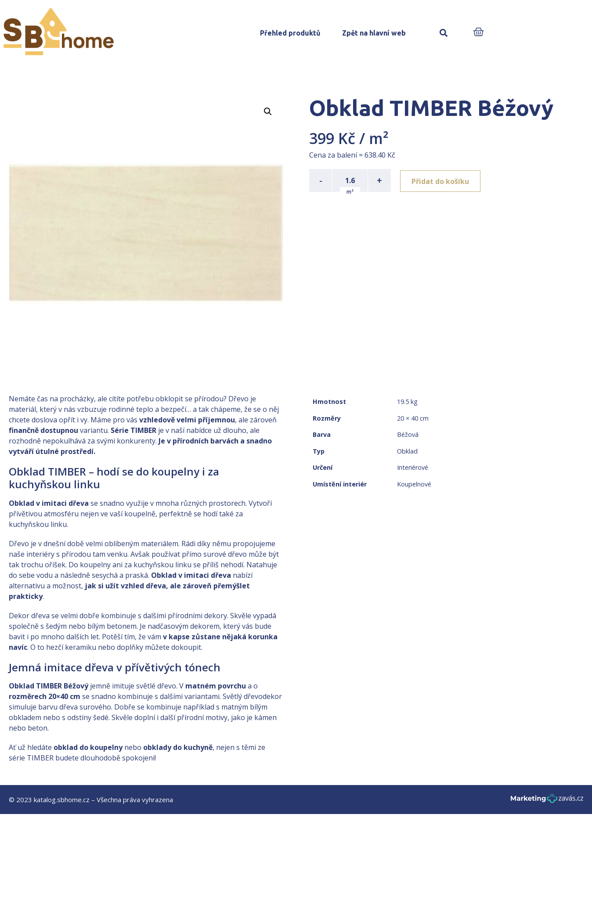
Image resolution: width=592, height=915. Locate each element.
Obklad (407, 451)
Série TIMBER (133, 430)
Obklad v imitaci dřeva (49, 503)
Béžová (408, 434)
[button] (444, 33)
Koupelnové (414, 484)
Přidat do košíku (441, 180)
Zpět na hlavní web (374, 33)
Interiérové (412, 467)
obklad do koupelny (88, 747)
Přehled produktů (290, 33)
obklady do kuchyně (178, 747)
